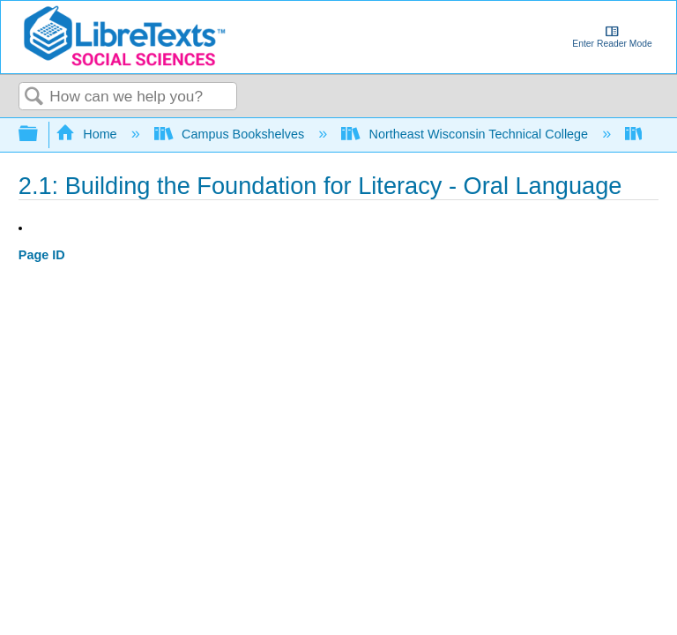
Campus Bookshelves (231, 134)
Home (88, 134)
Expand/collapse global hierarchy (39, 134)
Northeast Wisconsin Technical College (466, 134)
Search (34, 97)
